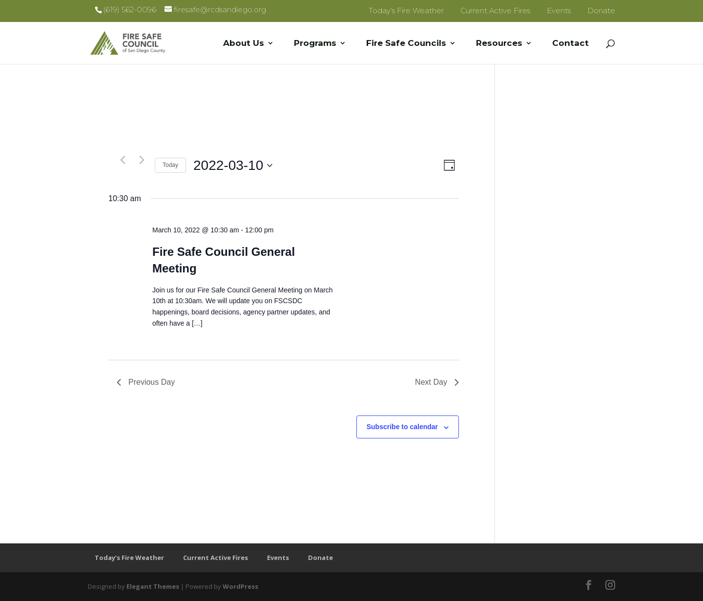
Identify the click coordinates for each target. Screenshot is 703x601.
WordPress (240, 586)
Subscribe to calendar (402, 427)
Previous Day (146, 382)
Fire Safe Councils (406, 44)
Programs (315, 44)
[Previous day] (122, 160)
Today (170, 165)
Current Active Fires (495, 10)
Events (559, 10)
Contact (570, 44)
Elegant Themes (152, 586)
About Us (243, 44)
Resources (499, 44)
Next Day (437, 382)
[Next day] (141, 160)
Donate (601, 10)
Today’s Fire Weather (406, 10)
